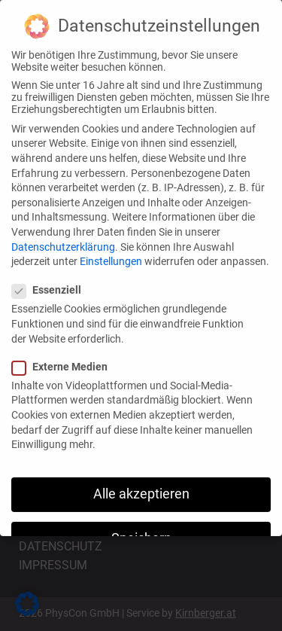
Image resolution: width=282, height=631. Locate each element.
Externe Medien (65, 361)
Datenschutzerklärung (63, 241)
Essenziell (52, 285)
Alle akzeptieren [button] (141, 488)
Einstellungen (111, 256)
